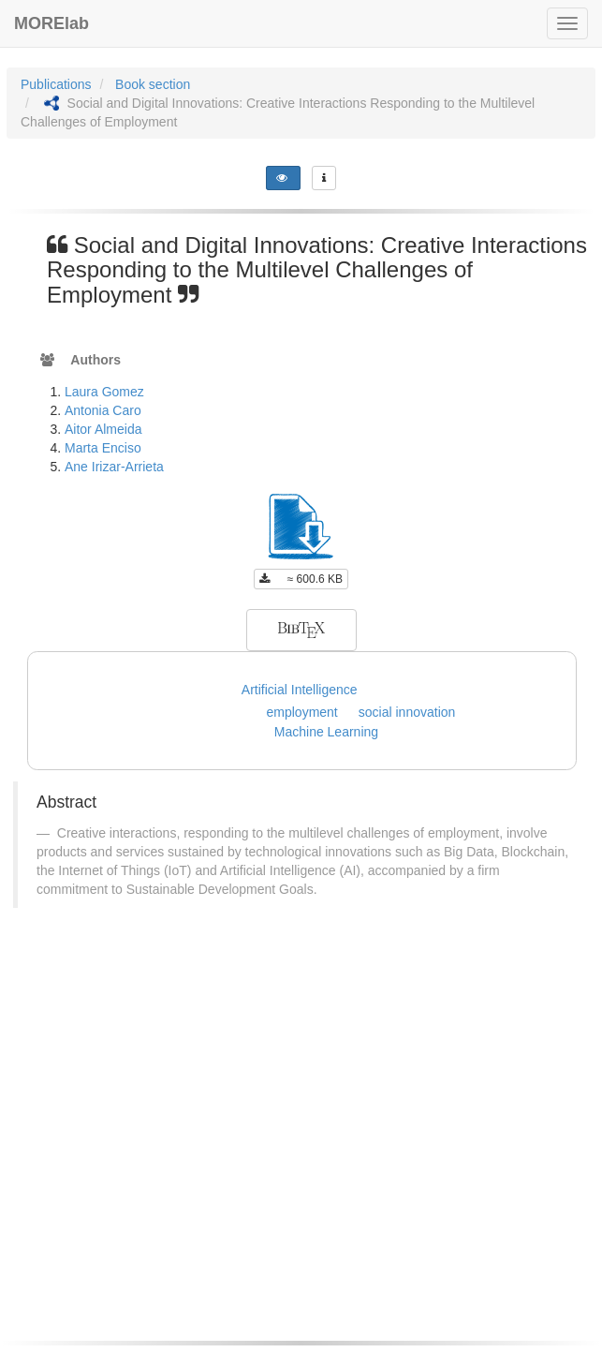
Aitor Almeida (103, 429)
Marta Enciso (103, 447)
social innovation (407, 712)
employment (302, 712)
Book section (152, 84)
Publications (56, 84)
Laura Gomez (104, 391)
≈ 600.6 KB (301, 579)
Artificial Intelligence (300, 689)
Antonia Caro (103, 410)
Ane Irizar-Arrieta (114, 466)
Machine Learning (326, 731)
